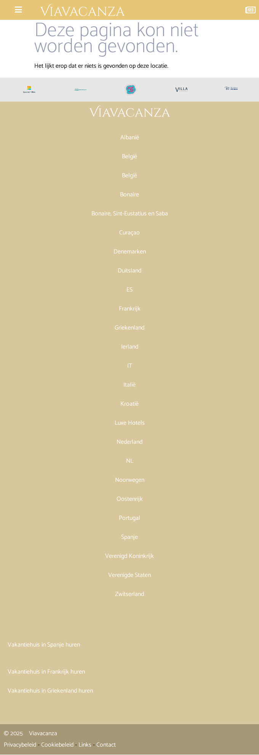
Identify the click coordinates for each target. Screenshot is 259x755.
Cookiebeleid (57, 745)
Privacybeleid (20, 745)
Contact (106, 745)
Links (84, 745)
